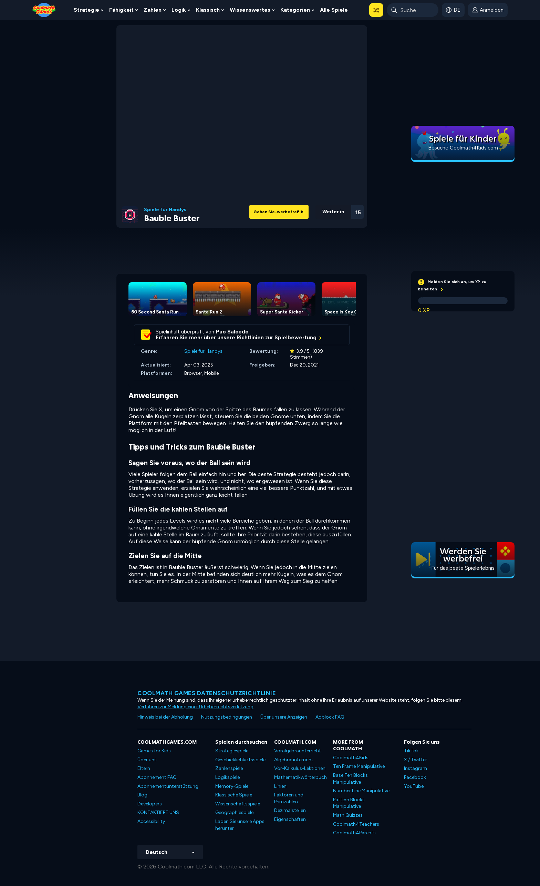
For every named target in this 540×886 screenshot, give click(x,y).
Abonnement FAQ (157, 777)
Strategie (86, 10)
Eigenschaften (290, 819)
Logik (179, 10)
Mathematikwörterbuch (300, 777)
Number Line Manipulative (361, 791)
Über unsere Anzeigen (283, 717)
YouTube (414, 786)
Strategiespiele (231, 751)
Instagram (415, 768)
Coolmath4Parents (354, 833)
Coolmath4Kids (350, 758)
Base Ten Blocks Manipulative (350, 778)
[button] (376, 10)
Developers (149, 804)
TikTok (411, 751)
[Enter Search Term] (412, 10)
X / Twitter (415, 760)
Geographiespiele (234, 812)
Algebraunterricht (293, 760)
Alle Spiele (334, 10)
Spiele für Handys (165, 210)
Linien (280, 786)
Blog (142, 795)
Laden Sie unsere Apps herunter (239, 824)
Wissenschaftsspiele (237, 804)
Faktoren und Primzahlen (288, 798)
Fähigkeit (121, 10)
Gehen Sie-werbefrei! (278, 211)
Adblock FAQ (329, 717)
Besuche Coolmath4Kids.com (463, 148)
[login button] (488, 10)
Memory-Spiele (231, 786)
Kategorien (295, 10)
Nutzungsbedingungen (226, 717)
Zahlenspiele (229, 768)
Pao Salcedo (232, 332)
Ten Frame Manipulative (359, 766)
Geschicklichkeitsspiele (240, 760)
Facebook (415, 777)
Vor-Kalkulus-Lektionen (299, 768)
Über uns (147, 760)
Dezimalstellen (290, 810)
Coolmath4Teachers (356, 824)
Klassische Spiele (233, 795)
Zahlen (153, 10)
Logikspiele (227, 777)
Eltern (143, 768)
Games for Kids (154, 751)
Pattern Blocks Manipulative (349, 803)
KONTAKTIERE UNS (158, 812)
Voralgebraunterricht (297, 751)
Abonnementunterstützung (167, 786)
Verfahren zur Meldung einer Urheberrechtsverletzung (195, 707)
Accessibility (151, 821)
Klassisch (208, 10)
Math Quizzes (348, 815)
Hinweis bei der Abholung (165, 717)
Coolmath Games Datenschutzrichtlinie (206, 693)
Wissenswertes (250, 10)
